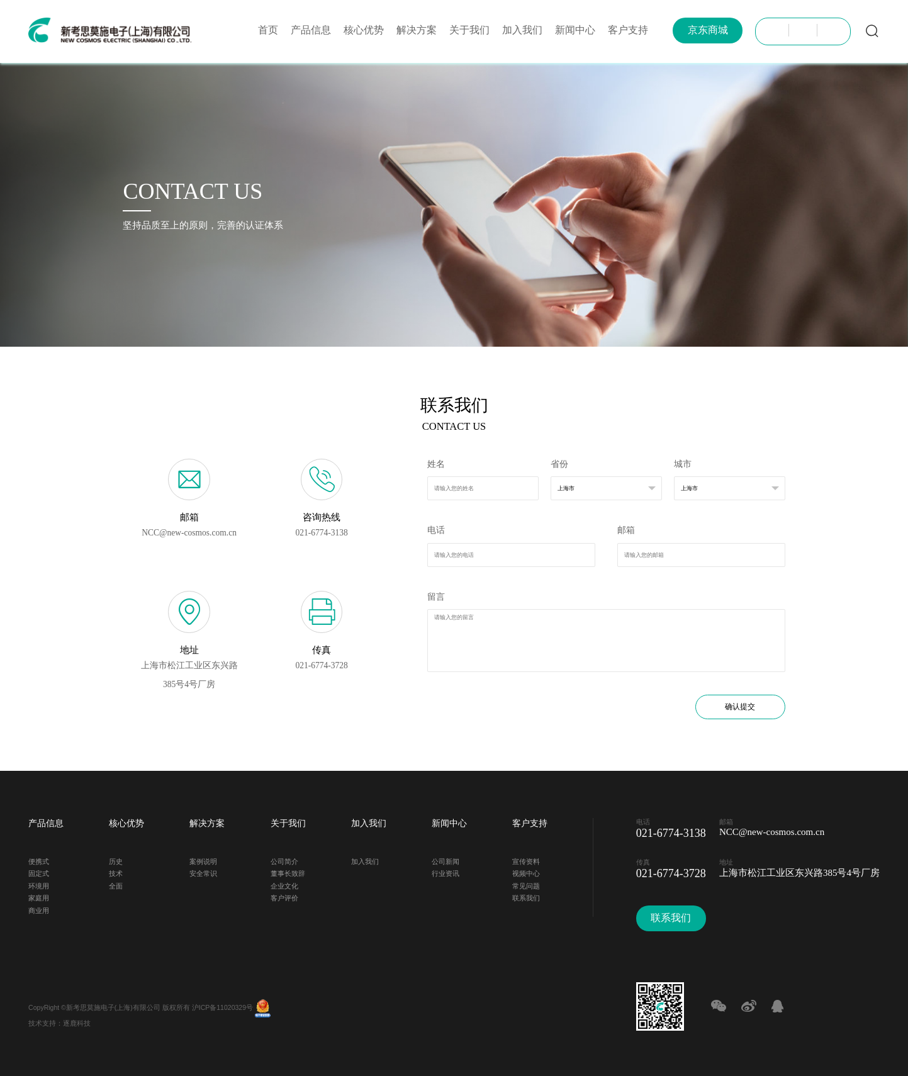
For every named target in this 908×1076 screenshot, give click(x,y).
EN (831, 30)
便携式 (38, 859)
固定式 (38, 871)
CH (775, 30)
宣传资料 (526, 859)
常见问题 (526, 884)
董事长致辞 (288, 871)
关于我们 (469, 30)
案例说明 (203, 859)
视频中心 (526, 871)
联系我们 (526, 896)
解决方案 (416, 30)
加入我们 (522, 30)
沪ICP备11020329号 (222, 1005)
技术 (116, 871)
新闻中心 (575, 30)
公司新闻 (445, 859)
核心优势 (364, 30)
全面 (116, 884)
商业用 (38, 908)
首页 (268, 30)
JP (802, 30)
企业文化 (284, 884)
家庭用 (38, 896)
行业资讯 (445, 871)
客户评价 (284, 896)
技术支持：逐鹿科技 (59, 1021)
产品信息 (311, 30)
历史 (116, 859)
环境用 (38, 884)
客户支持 (628, 30)
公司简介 (284, 859)
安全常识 (203, 871)
